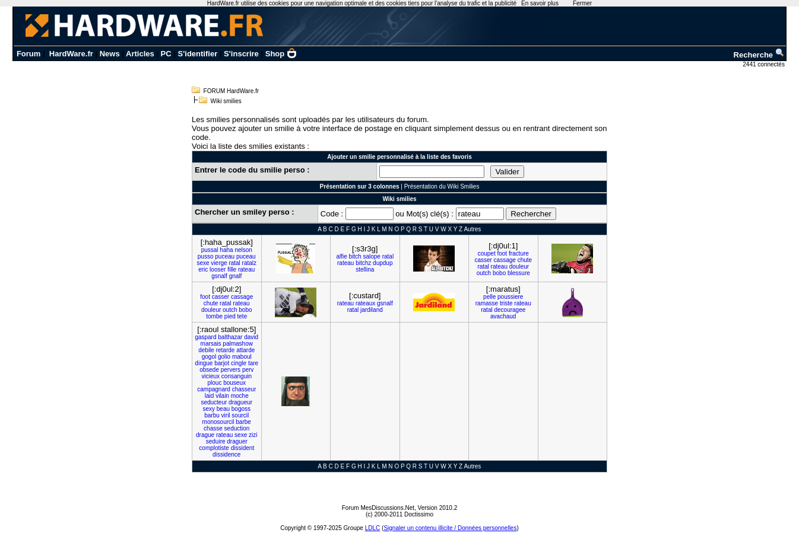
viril (225, 415)
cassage (505, 260)
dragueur (240, 402)
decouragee (509, 310)
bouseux (234, 382)
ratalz (249, 263)
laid (209, 396)
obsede (209, 369)
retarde (225, 350)
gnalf (235, 276)
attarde (245, 350)
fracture (519, 253)
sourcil (240, 415)
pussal (209, 250)
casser (483, 260)
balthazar (230, 337)
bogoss (241, 409)
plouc (215, 382)
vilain (222, 396)
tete (242, 316)
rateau (246, 269)
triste (506, 303)
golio (224, 356)
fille (231, 269)
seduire (216, 441)
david (251, 337)
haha (226, 250)
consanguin (236, 376)
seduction (237, 428)
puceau (224, 256)
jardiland (371, 310)
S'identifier (198, 53)
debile (206, 350)
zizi (253, 435)
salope (371, 256)
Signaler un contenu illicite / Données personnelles (449, 528)
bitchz (363, 263)
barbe (243, 422)
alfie (341, 256)
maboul (242, 356)
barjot (221, 363)
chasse (213, 428)
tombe (214, 316)
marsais (211, 343)
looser (218, 269)
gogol (209, 356)
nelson (243, 250)
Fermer (582, 3)
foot (502, 253)
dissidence (226, 454)
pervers (230, 369)
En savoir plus (540, 3)
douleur (519, 266)
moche (240, 396)
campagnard (213, 389)
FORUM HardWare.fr (231, 91)
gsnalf (219, 276)
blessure (519, 273)
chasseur (244, 389)
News (110, 53)
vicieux (210, 376)
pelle (489, 296)
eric (203, 269)
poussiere (510, 296)
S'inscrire (241, 53)
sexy (208, 409)
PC (166, 53)
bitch (355, 256)
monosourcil (218, 422)
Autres (472, 229)
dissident (242, 448)
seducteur (214, 402)
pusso (206, 256)
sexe (202, 263)
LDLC (373, 528)
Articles (140, 53)
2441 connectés (764, 64)
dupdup (382, 263)
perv (247, 369)
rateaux (365, 303)
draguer (237, 441)
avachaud (503, 316)
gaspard (205, 337)
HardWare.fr (71, 53)
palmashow (238, 343)
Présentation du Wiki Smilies (442, 186)
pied (230, 316)
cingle (238, 363)
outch (484, 273)
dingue (204, 363)
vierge (219, 263)
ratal (234, 263)
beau (223, 409)
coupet (487, 253)
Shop (281, 53)
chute (525, 260)
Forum (28, 53)
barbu (212, 415)
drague (205, 435)
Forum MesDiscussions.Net (378, 508)
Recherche (759, 54)
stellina (365, 269)
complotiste (214, 448)
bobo (499, 273)
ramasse (486, 303)
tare (253, 363)
